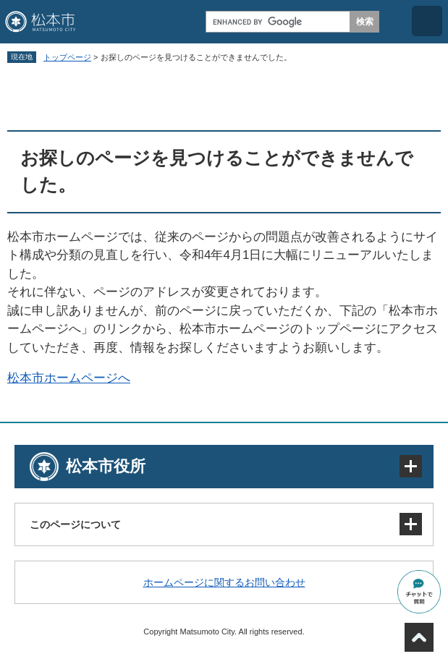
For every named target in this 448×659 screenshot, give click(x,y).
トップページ (67, 57)
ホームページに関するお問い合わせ (224, 582)
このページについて (75, 524)
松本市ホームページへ (68, 378)
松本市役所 (105, 466)
